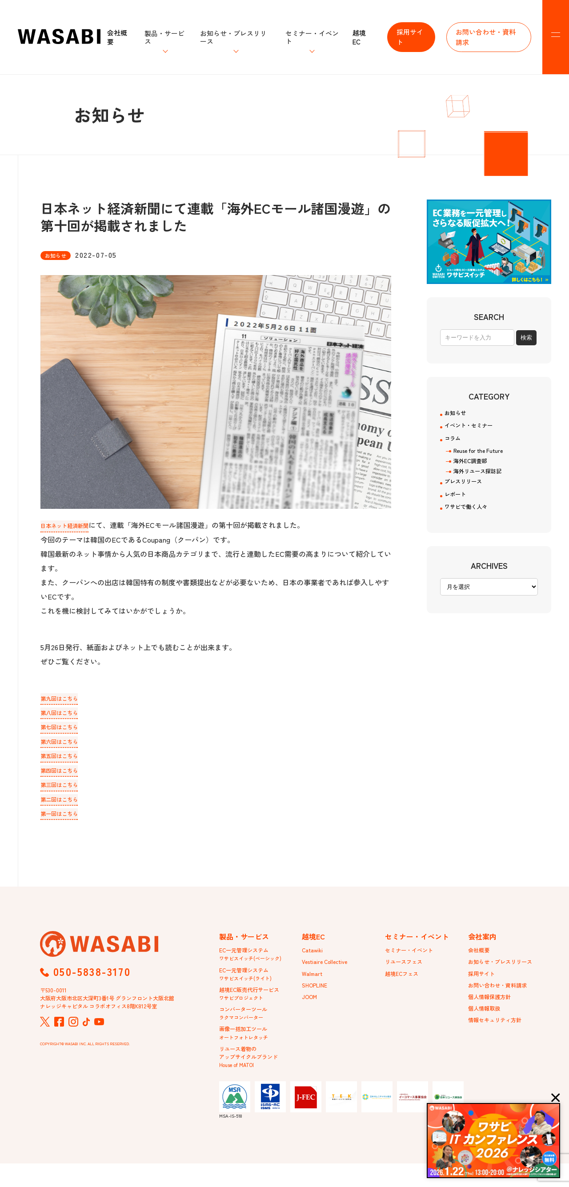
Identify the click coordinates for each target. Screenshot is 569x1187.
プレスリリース (469, 494)
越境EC (359, 37)
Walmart (313, 983)
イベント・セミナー (477, 429)
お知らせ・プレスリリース (505, 970)
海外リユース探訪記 (481, 481)
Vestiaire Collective (328, 970)
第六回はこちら (65, 743)
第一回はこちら (65, 819)
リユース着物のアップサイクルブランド (253, 1077)
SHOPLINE (316, 996)
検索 (526, 337)
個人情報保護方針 (493, 1009)
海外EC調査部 (473, 470)
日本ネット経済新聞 (72, 525)
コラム (455, 444)
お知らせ (459, 414)
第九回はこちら (65, 698)
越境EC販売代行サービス (254, 1006)
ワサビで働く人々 (473, 524)
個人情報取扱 (486, 1022)
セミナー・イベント (413, 957)
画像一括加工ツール (247, 1051)
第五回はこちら (65, 758)
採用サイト (410, 37)
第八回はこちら (65, 713)
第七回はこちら (65, 728)
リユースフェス (407, 970)
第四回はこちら (65, 773)
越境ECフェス (404, 983)
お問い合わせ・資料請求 (486, 37)
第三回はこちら (65, 788)
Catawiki (314, 957)
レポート (459, 509)
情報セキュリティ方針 (499, 1035)
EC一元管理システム (250, 962)
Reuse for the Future (482, 458)
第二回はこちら (65, 804)
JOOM (311, 1009)
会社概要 (117, 37)
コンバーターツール (247, 1029)
